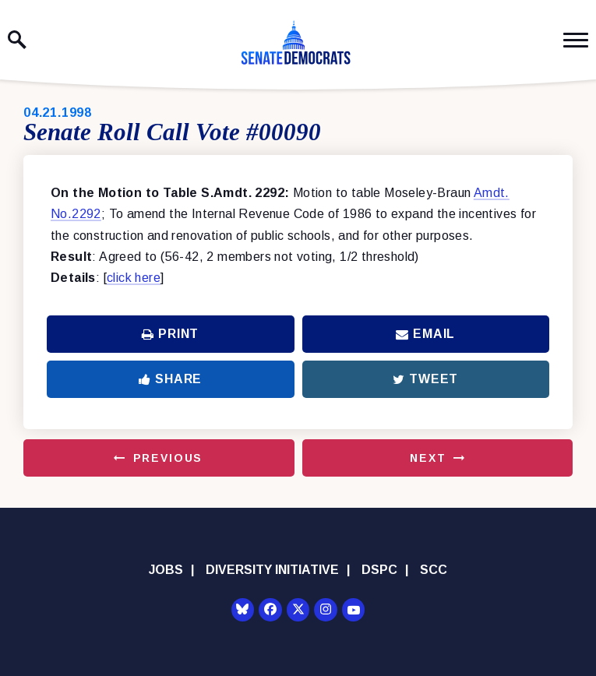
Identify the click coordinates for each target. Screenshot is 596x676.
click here (133, 277)
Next (428, 458)
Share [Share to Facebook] (170, 379)
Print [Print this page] (170, 333)
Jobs (166, 569)
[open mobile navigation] (575, 40)
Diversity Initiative (272, 569)
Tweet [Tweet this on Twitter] (425, 379)
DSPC (379, 569)
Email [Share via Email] (425, 333)
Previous (168, 458)
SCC (433, 569)
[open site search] (17, 39)
